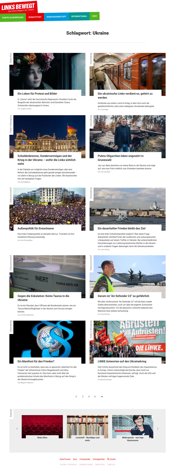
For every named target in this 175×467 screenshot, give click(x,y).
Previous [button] (17, 428)
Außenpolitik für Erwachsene (36, 228)
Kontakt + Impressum (68, 464)
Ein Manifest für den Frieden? (36, 361)
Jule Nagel (104, 109)
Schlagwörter (99, 459)
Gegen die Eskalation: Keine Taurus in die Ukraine (43, 298)
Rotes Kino (11, 58)
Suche (111, 459)
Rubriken (11, 413)
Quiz (75, 459)
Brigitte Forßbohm (27, 383)
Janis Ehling (105, 249)
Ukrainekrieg (91, 58)
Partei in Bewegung (11, 124)
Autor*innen (65, 459)
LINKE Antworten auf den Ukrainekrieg (122, 361)
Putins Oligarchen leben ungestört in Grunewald (121, 158)
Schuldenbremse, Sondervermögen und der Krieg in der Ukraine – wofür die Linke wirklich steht (47, 160)
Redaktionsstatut (86, 464)
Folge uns (111, 464)
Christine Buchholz (27, 315)
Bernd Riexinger (106, 379)
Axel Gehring (105, 314)
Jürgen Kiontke (26, 109)
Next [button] (158, 428)
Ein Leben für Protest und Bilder (37, 93)
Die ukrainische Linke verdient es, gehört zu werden (125, 95)
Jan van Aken (105, 172)
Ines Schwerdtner (27, 240)
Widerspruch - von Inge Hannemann (133, 439)
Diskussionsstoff (11, 195)
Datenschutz (100, 464)
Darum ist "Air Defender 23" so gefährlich (123, 296)
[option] (42, 427)
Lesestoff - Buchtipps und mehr (87, 439)
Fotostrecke (85, 459)
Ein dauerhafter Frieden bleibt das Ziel (121, 228)
